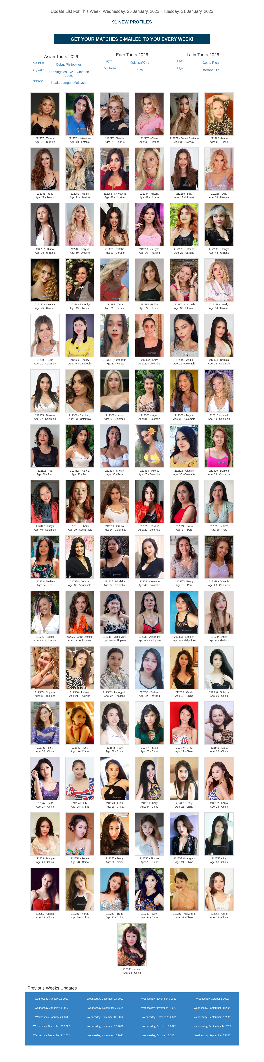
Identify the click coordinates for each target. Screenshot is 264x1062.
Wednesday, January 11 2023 (52, 1007)
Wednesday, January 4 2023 (51, 1017)
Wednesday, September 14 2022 (212, 1026)
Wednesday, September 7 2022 (212, 1035)
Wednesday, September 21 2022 (212, 1017)
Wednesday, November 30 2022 (105, 1017)
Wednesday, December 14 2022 (105, 998)
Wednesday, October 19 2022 (159, 1026)
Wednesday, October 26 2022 (159, 1017)
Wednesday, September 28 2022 (212, 1007)
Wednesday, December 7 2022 (105, 1007)
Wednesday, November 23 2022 (105, 1026)
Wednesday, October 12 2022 (159, 1035)
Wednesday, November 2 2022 (158, 1007)
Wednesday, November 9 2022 (158, 998)
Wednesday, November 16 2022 (105, 1035)
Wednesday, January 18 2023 (52, 998)
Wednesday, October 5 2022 (212, 998)
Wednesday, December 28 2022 (51, 1026)
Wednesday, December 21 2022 (51, 1035)
